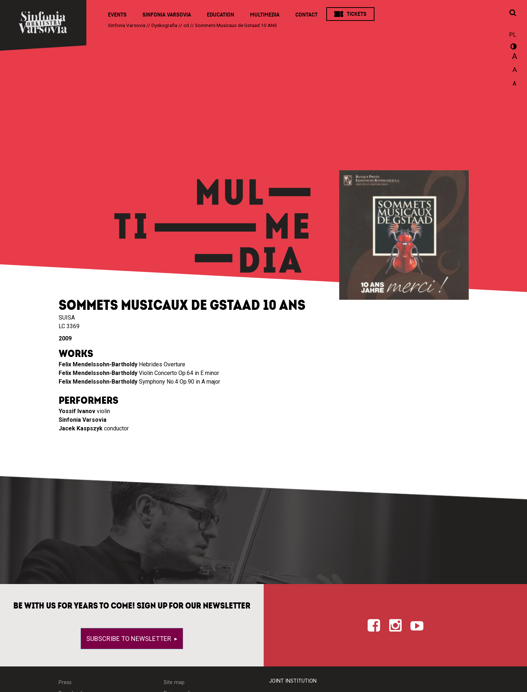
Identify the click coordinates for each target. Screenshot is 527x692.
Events (117, 15)
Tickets (357, 14)
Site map (174, 682)
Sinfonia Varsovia (166, 15)
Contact (306, 15)
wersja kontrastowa (512, 47)
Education (220, 15)
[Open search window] (512, 13)
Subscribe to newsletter (129, 638)
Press (65, 682)
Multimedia (265, 15)
